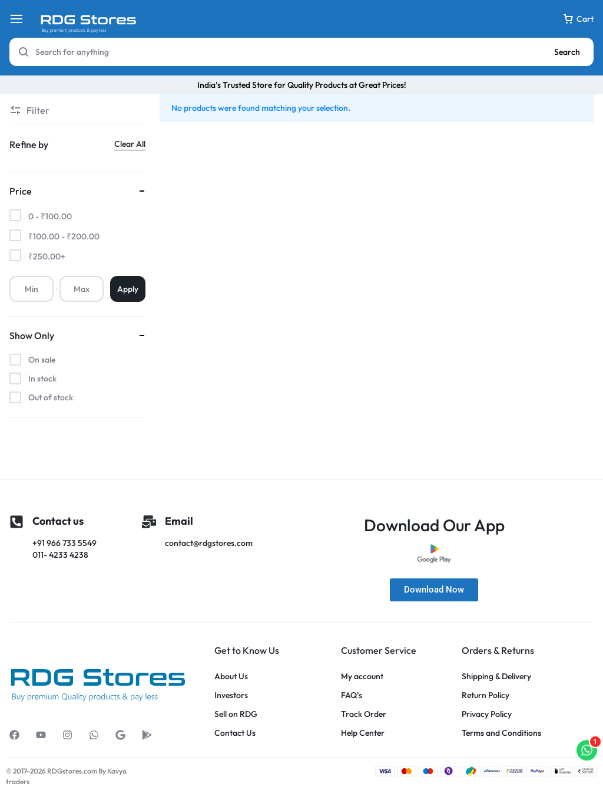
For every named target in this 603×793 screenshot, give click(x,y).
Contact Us (235, 733)
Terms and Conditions (501, 733)
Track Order (363, 714)
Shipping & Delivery (496, 677)
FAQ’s (351, 695)
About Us (231, 677)
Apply (127, 289)
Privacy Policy (487, 714)
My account (362, 677)
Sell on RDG (235, 714)
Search (567, 52)
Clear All (129, 144)
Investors (231, 695)
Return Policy (485, 695)
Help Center (363, 733)
